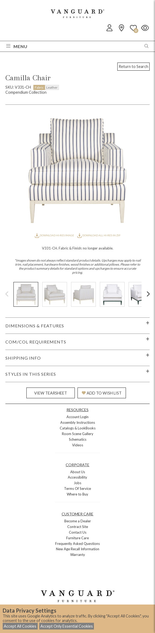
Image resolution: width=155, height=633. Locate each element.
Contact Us (77, 532)
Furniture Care (77, 538)
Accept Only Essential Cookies (66, 626)
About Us (77, 472)
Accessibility (77, 477)
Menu (16, 46)
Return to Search (133, 66)
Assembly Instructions (77, 422)
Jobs (77, 483)
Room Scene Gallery (77, 434)
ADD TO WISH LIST (102, 393)
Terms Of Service (77, 488)
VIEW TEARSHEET (50, 393)
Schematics (77, 439)
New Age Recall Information (77, 549)
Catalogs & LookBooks (78, 428)
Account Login (77, 417)
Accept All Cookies (20, 626)
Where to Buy (77, 494)
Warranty (77, 554)
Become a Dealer (77, 521)
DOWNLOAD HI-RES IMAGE (55, 235)
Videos (77, 445)
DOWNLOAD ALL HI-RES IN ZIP (98, 235)
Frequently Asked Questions (77, 543)
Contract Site (77, 527)
